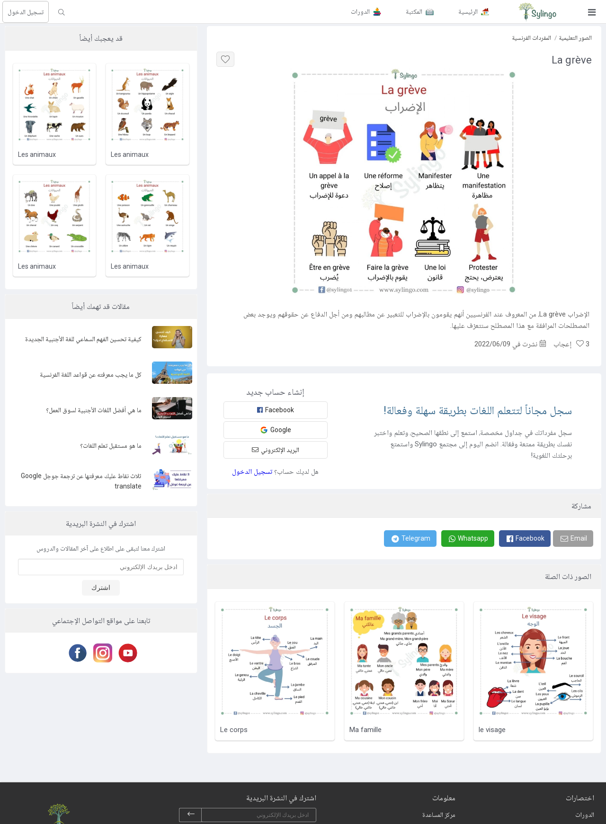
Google (275, 430)
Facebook (275, 410)
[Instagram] (101, 653)
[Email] (573, 538)
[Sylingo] (537, 11)
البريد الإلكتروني (275, 449)
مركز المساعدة (438, 814)
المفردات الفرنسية (531, 37)
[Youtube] (126, 653)
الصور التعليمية (575, 37)
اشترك (100, 587)
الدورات (584, 814)
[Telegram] (410, 538)
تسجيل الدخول (26, 12)
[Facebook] (525, 538)
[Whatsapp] (467, 538)
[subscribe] (191, 815)
